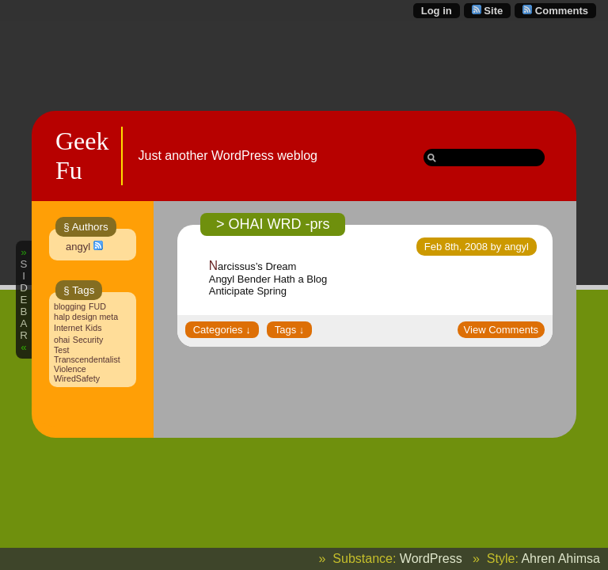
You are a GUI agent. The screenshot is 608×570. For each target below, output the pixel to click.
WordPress (431, 558)
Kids (94, 327)
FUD (97, 306)
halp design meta (86, 316)
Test (62, 350)
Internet (68, 327)
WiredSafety (77, 378)
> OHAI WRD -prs (273, 224)
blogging (70, 306)
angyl (78, 247)
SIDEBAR (24, 299)
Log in (436, 11)
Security (88, 339)
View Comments (501, 330)
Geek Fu (82, 155)
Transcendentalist (87, 359)
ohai (62, 339)
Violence (70, 369)
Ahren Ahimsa (560, 558)
